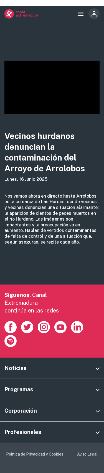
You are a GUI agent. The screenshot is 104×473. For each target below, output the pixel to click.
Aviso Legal (87, 454)
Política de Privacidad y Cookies (34, 454)
